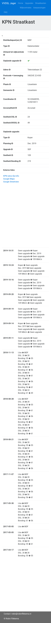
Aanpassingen (39, 8)
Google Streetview (11, 182)
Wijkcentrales (25, 8)
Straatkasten (40, 3)
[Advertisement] (25, 586)
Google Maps (9, 179)
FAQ (5, 12)
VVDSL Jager (9, 3)
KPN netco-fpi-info (11, 176)
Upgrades (29, 3)
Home (20, 3)
